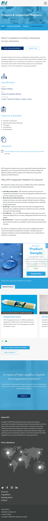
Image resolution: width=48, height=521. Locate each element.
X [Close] (46, 245)
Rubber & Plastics (7, 89)
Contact (4, 500)
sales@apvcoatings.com (8, 512)
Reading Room (7, 497)
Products (25, 26)
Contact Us (24, 396)
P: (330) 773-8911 (6, 514)
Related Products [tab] (8, 287)
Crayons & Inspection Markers (11, 94)
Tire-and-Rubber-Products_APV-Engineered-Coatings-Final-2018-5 (24, 151)
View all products (9, 352)
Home (2, 26)
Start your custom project (12, 48)
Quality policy (5, 509)
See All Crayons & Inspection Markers (15, 347)
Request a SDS (33, 48)
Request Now (36, 274)
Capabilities (5, 495)
